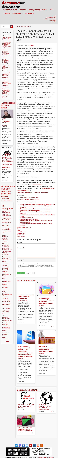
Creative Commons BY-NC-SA (46, 457)
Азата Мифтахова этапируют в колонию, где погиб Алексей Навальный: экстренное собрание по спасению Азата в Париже (6, 269)
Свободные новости (27, 390)
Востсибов (41, 305)
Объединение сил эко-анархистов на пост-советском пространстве (25, 429)
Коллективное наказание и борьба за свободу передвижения (26, 296)
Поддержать (29, 13)
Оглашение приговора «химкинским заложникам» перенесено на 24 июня (6, 54)
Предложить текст (10, 10)
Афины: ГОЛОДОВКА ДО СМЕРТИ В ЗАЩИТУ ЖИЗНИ (26, 406)
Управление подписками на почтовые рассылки (6, 198)
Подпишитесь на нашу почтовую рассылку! (8, 190)
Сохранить (21, 273)
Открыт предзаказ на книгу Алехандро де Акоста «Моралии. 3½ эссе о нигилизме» (6, 283)
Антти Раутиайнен (22, 300)
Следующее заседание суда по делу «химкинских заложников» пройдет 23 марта (6, 80)
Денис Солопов (20, 234)
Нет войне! (23, 10)
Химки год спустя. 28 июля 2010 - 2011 (6, 38)
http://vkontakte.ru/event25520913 (30, 197)
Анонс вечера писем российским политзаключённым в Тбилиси (7, 292)
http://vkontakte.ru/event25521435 (30, 199)
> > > (7, 341)
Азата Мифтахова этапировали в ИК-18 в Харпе (6, 121)
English (18, 236)
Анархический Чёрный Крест (24, 26)
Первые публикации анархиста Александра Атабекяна (5, 238)
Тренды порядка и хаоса (38, 10)
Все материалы (8, 207)
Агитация (6, 13)
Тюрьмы (19, 228)
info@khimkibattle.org (23, 190)
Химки (18, 230)
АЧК (51, 10)
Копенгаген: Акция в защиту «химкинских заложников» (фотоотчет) (6, 73)
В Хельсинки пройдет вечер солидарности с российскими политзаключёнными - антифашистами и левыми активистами (8, 161)
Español (23, 236)
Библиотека (17, 13)
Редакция (31, 45)
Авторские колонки (26, 280)
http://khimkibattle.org (48, 188)
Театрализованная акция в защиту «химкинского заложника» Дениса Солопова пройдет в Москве (6, 46)
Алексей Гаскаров (21, 231)
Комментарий (21, 247)
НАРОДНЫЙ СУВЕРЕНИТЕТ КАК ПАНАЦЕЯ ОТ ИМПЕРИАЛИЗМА (45, 407)
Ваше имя (19, 242)
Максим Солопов (21, 233)
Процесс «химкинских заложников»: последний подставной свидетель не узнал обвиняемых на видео (6, 64)
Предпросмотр (30, 273)
